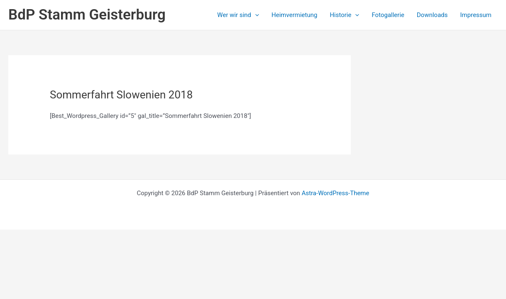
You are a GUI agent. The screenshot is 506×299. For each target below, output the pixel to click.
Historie (344, 14)
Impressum (475, 15)
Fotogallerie (388, 15)
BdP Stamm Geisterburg (87, 14)
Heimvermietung (294, 15)
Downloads (432, 15)
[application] (255, 14)
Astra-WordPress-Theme (335, 193)
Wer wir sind (238, 14)
